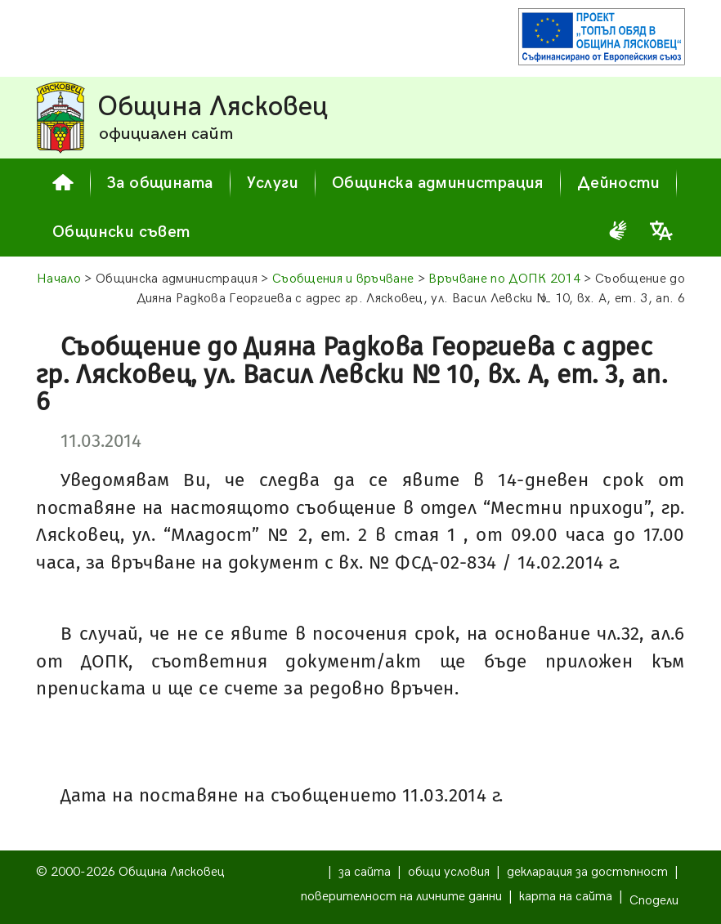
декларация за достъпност (587, 872)
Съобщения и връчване (343, 279)
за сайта (364, 872)
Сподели (653, 900)
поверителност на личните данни (401, 896)
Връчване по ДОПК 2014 (504, 279)
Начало (59, 279)
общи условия (449, 872)
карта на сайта (565, 896)
